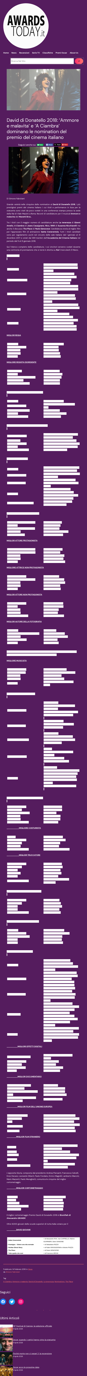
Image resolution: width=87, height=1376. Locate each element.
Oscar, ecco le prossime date (26, 1367)
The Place (69, 1281)
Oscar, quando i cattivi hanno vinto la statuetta (34, 1339)
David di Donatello (35, 1281)
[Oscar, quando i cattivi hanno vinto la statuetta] (6, 1345)
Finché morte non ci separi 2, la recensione (32, 1353)
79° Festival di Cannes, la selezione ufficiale (32, 1326)
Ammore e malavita (20, 1281)
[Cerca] (79, 61)
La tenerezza (49, 1281)
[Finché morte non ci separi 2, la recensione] (6, 1359)
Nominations (59, 1281)
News (30, 1269)
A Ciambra (7, 1281)
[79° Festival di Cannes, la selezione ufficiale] (6, 1331)
